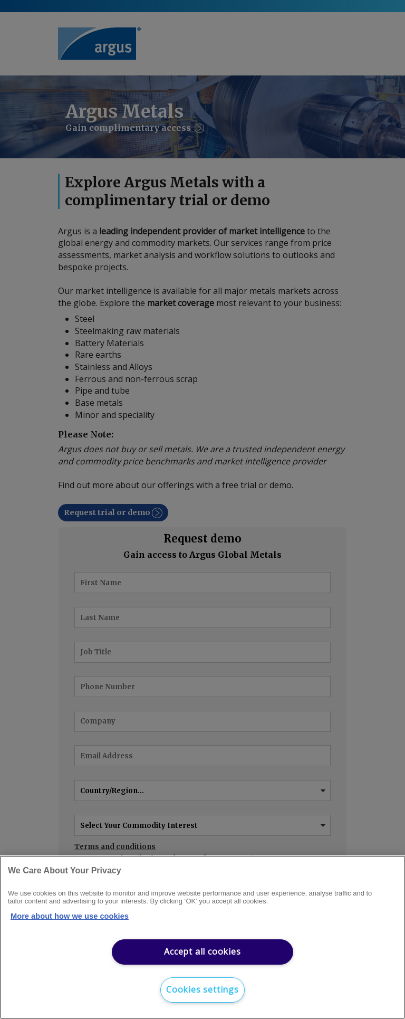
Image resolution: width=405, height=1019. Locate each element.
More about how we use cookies (70, 916)
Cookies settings (202, 989)
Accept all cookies (202, 951)
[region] (202, 937)
